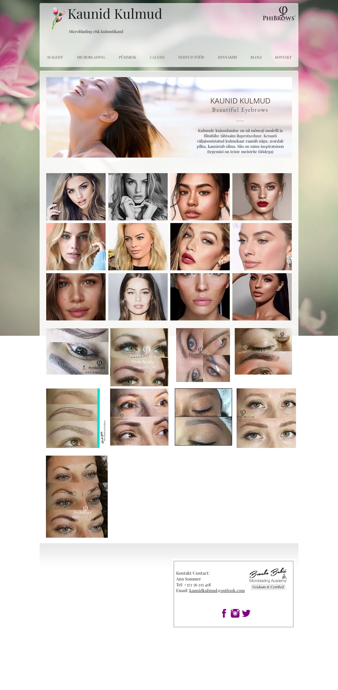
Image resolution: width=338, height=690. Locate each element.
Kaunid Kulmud (115, 13)
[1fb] (224, 613)
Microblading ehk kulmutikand (96, 31)
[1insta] (235, 613)
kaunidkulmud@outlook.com (217, 590)
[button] (76, 196)
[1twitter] (246, 613)
